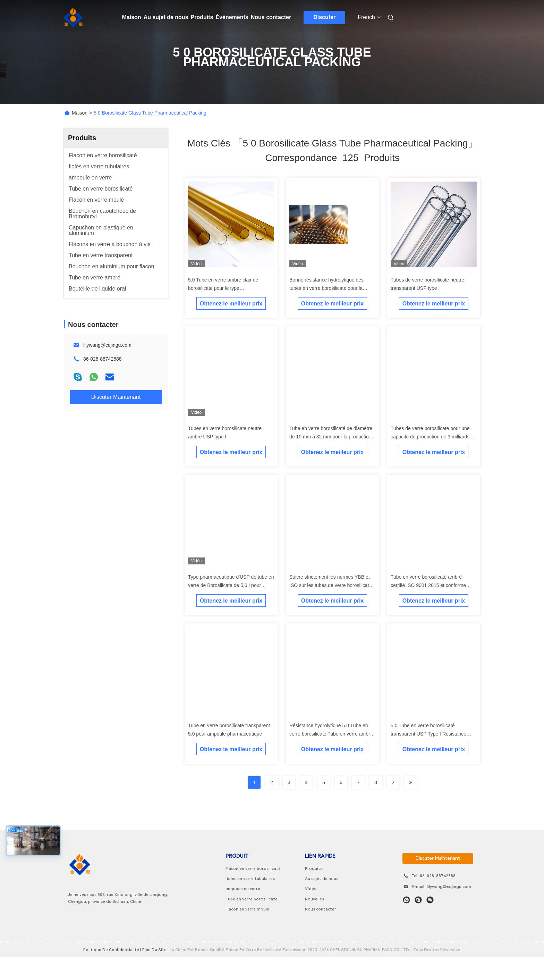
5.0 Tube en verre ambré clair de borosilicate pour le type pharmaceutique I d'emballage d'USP (228, 288)
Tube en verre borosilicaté (252, 899)
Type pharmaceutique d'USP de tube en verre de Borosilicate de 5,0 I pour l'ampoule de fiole (231, 585)
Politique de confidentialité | (112, 949)
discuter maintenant (438, 858)
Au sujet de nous (166, 17)
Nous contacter (271, 17)
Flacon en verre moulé (247, 909)
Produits (202, 17)
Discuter (324, 17)
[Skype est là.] (418, 900)
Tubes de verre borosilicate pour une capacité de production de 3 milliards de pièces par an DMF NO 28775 (433, 437)
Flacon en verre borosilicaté (253, 868)
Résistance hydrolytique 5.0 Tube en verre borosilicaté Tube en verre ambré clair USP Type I (331, 734)
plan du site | (155, 949)
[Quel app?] (406, 900)
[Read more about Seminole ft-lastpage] (410, 782)
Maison (131, 17)
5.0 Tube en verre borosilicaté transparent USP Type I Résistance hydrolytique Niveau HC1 (428, 734)
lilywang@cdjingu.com (107, 345)
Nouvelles (314, 899)
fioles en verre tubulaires (250, 878)
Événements (231, 17)
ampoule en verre (243, 888)
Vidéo (311, 888)
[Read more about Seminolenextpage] (393, 782)
